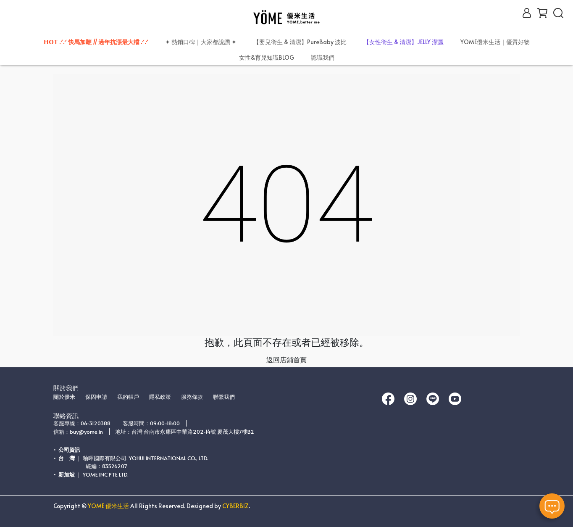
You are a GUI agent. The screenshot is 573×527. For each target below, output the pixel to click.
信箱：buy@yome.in (78, 431)
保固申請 (96, 397)
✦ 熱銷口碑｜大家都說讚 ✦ (201, 42)
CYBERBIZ (235, 506)
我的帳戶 (128, 397)
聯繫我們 (224, 397)
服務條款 (192, 397)
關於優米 (64, 397)
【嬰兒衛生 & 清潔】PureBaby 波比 (300, 42)
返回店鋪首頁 (286, 359)
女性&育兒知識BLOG (266, 57)
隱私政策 (160, 397)
